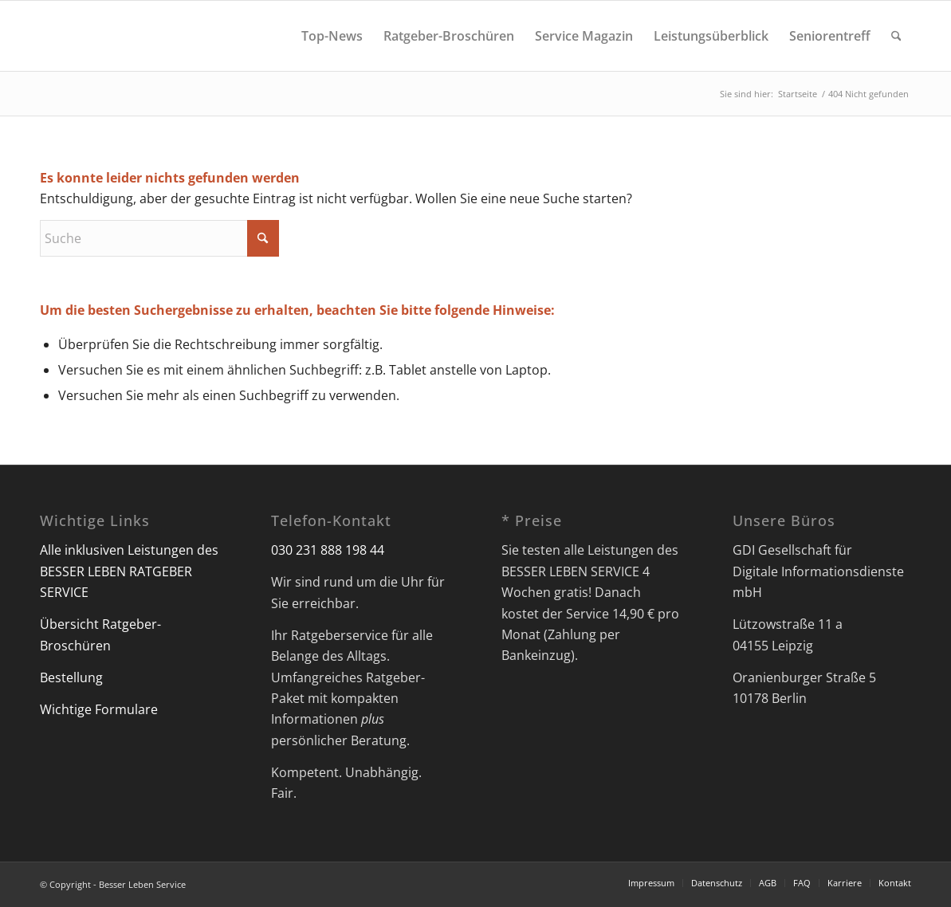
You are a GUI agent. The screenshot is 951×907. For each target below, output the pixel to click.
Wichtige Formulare (99, 709)
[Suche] (896, 36)
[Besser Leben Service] (41, 36)
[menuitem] (332, 36)
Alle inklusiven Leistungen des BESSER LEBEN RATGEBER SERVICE (129, 571)
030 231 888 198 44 (327, 550)
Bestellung (71, 677)
